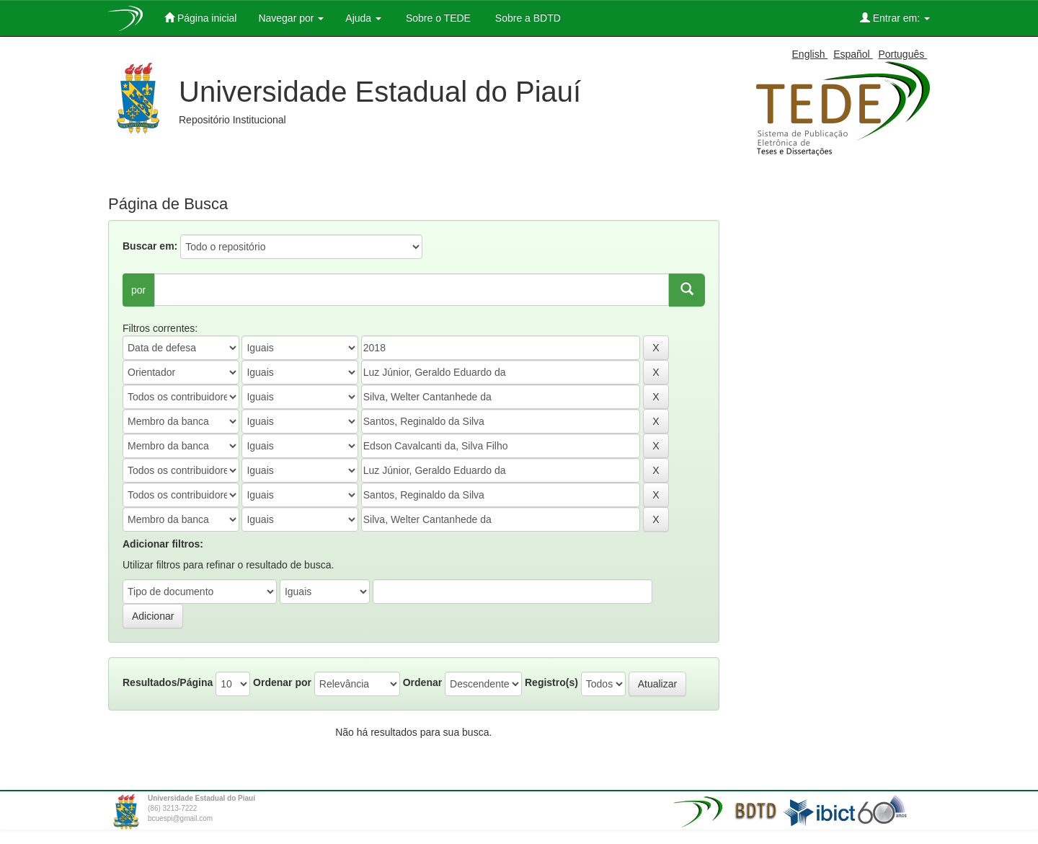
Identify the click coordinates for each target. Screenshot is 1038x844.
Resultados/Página (168, 682)
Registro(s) (551, 682)
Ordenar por (282, 682)
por (138, 290)
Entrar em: (895, 18)
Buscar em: (150, 246)
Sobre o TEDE (437, 18)
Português (902, 54)
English (810, 54)
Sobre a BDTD (526, 18)
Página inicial (200, 18)
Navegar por (291, 18)
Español (852, 54)
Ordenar (422, 682)
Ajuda (363, 18)
